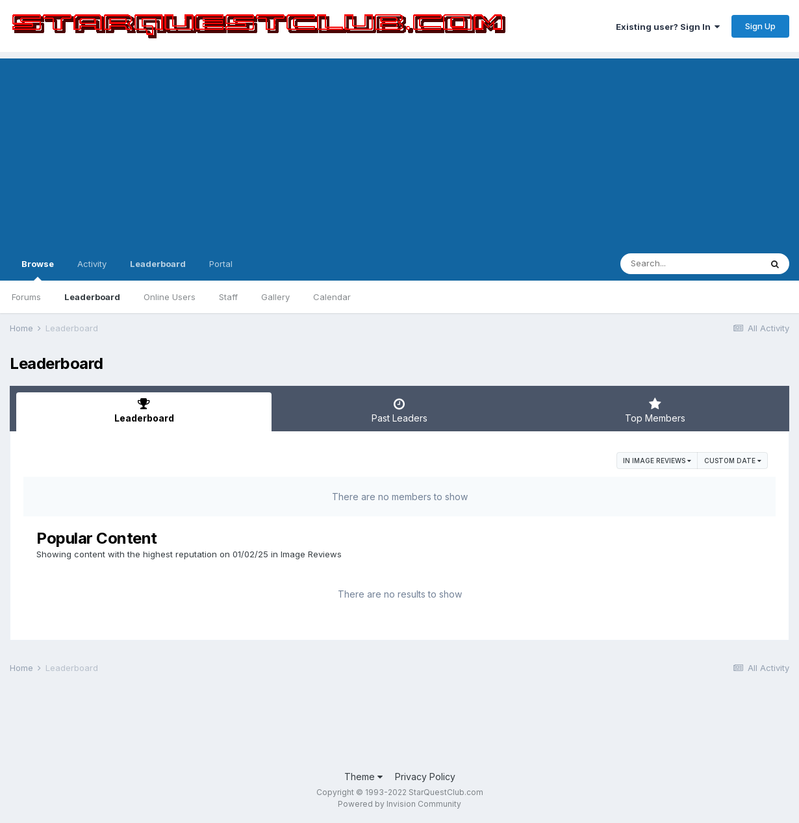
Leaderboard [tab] (144, 411)
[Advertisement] (399, 149)
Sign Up (760, 26)
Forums (26, 297)
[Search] (690, 263)
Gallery (275, 297)
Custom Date (732, 460)
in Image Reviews (657, 460)
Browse (37, 270)
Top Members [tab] (655, 411)
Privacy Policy (425, 776)
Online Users (170, 297)
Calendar (332, 297)
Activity (92, 264)
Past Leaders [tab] (399, 411)
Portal (221, 264)
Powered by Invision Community (399, 804)
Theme (363, 776)
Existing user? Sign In (668, 26)
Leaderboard (92, 297)
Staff (228, 297)
